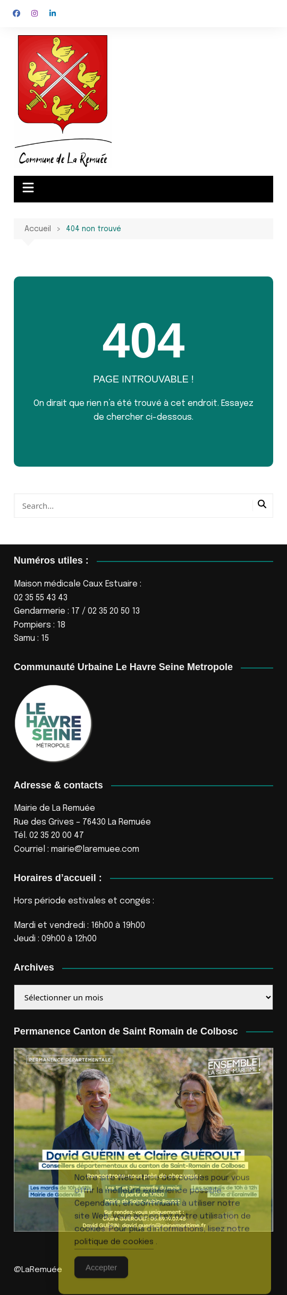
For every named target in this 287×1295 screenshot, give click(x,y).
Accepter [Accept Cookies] (101, 1277)
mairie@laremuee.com (95, 849)
